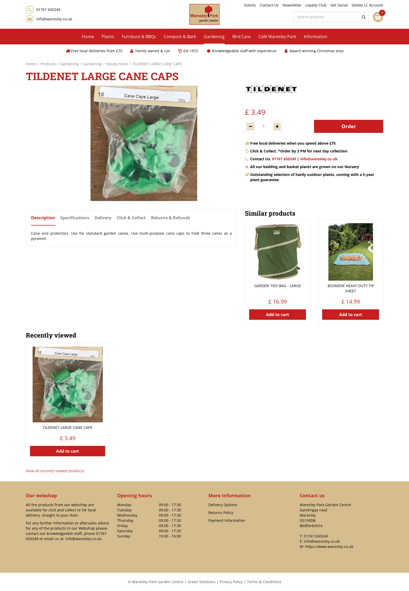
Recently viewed (51, 335)
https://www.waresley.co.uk (329, 546)
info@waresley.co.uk (54, 18)
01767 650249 (284, 158)
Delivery (102, 218)
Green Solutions (201, 581)
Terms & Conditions (264, 581)
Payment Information (226, 520)
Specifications (74, 218)
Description (43, 218)
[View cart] (378, 17)
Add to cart (277, 314)
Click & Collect (131, 218)
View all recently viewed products (55, 470)
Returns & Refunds (170, 218)
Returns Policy (220, 512)
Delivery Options (222, 504)
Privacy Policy (231, 581)
